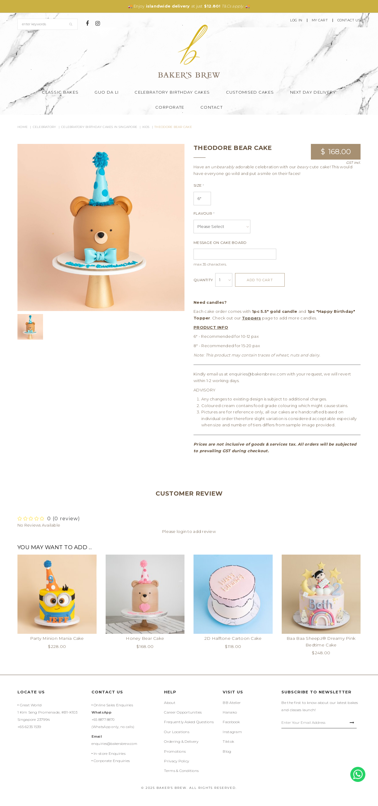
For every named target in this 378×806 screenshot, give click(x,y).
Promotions (175, 751)
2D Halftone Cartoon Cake (233, 638)
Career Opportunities (183, 712)
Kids (146, 127)
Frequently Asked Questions (189, 722)
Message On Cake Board (220, 242)
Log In (296, 20)
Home (22, 127)
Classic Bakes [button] (60, 92)
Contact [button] (211, 107)
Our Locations (176, 732)
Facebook (231, 722)
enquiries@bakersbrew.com (257, 374)
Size (199, 185)
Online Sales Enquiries (113, 705)
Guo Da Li (106, 92)
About (169, 702)
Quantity (203, 280)
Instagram (232, 732)
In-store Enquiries (109, 753)
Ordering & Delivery (181, 741)
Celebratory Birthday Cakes (172, 92)
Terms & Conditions (181, 770)
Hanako (230, 712)
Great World (31, 705)
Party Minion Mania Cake (57, 638)
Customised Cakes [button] (250, 92)
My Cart (320, 20)
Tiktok (228, 741)
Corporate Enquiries (112, 760)
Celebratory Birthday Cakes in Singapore (99, 127)
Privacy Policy (176, 761)
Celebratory (44, 127)
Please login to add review (189, 531)
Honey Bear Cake (145, 638)
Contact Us (349, 20)
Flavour (204, 213)
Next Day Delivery (313, 92)
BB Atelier (232, 702)
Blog (227, 751)
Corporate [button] (169, 107)
